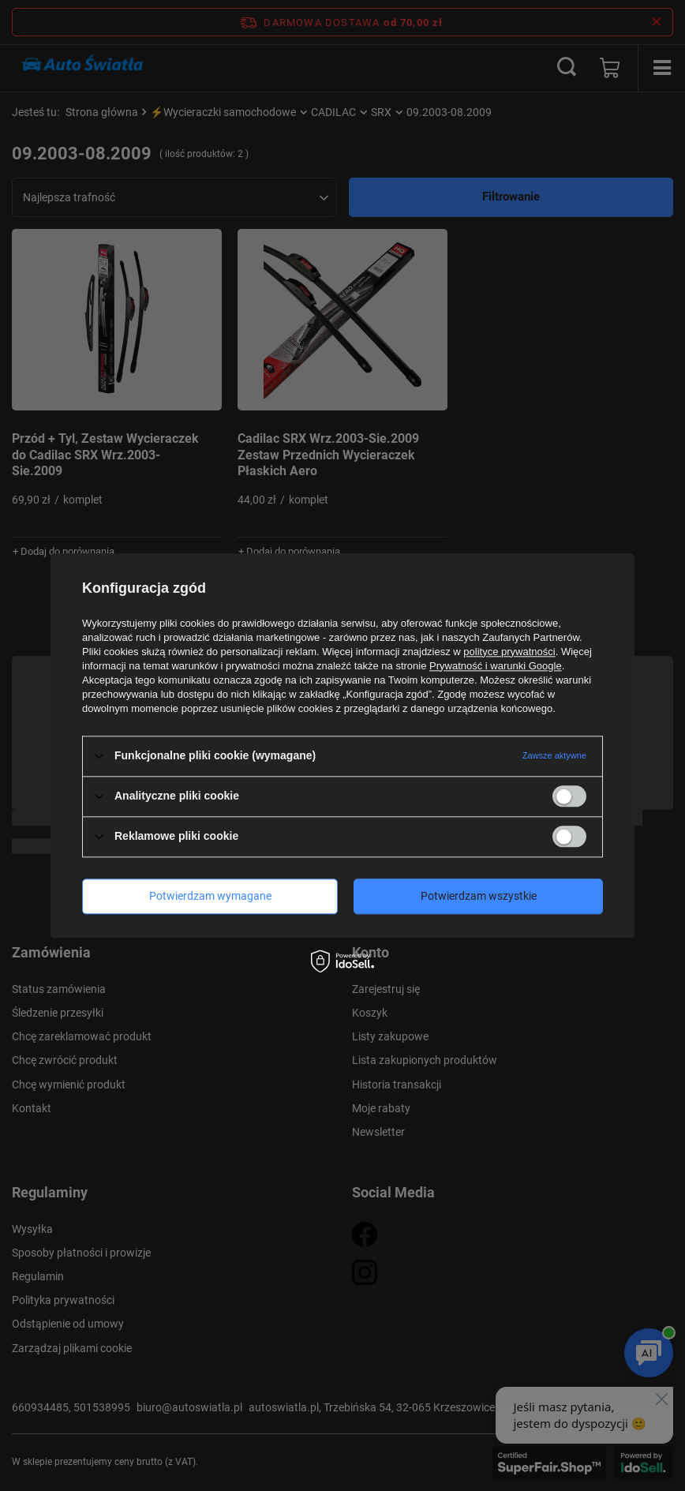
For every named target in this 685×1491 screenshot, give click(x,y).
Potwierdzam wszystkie (479, 896)
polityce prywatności (509, 651)
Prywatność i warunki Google (495, 666)
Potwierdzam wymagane (210, 896)
